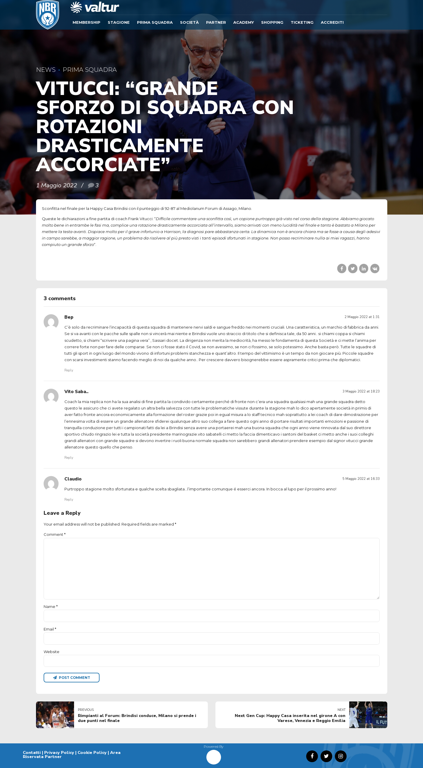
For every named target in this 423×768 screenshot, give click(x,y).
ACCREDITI (332, 22)
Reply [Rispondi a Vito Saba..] (68, 457)
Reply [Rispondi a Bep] (68, 370)
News (46, 69)
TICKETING (302, 22)
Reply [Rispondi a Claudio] (68, 499)
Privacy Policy (59, 752)
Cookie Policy (92, 752)
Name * (51, 606)
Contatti (32, 752)
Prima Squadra (155, 22)
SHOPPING (272, 22)
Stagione (119, 22)
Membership (86, 22)
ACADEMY (243, 22)
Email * (50, 629)
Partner (216, 22)
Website (51, 651)
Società (189, 22)
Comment (55, 534)
